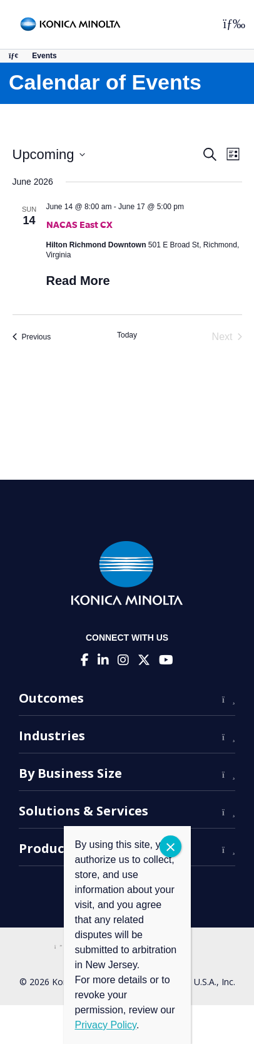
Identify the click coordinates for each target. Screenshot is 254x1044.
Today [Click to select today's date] (127, 335)
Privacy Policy (105, 1025)
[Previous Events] (32, 337)
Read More (78, 280)
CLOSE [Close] (170, 846)
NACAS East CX (79, 224)
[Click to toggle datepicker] (49, 154)
